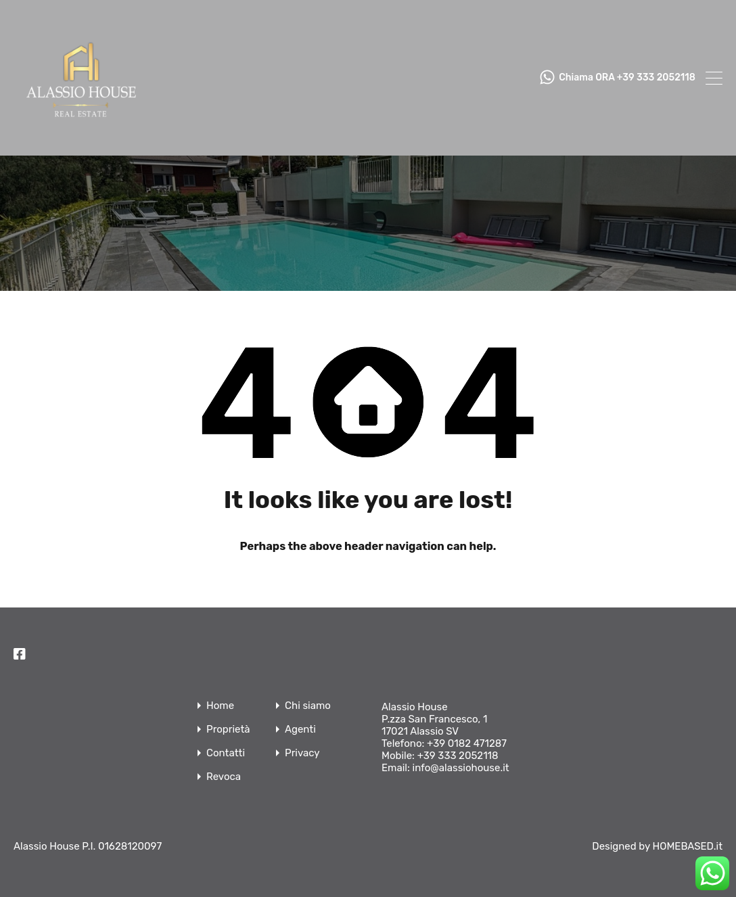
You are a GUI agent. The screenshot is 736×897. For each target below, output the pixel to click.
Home (220, 706)
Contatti (225, 753)
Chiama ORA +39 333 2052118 (627, 77)
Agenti (300, 729)
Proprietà (228, 729)
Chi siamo (308, 706)
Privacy (302, 753)
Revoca (223, 777)
